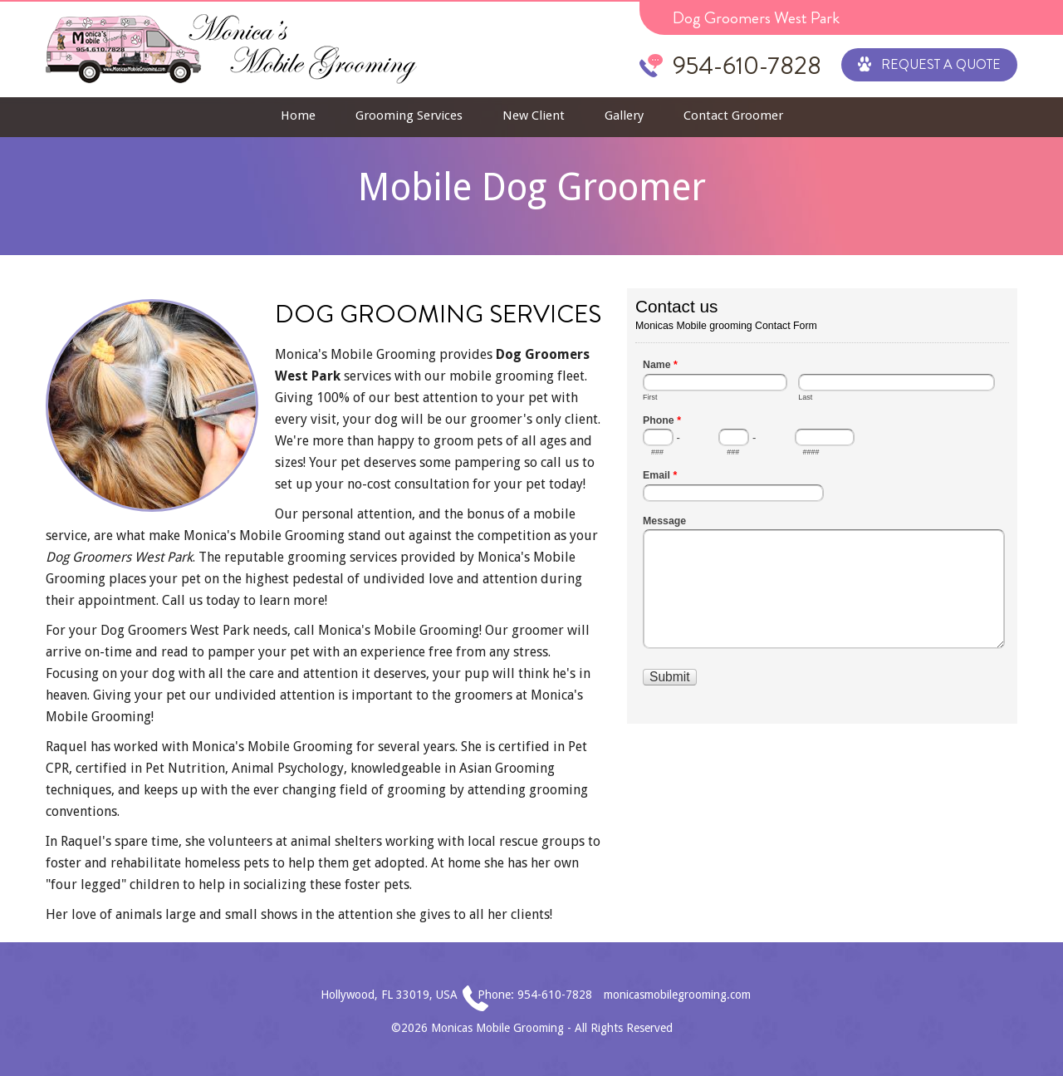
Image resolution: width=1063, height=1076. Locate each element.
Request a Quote (929, 63)
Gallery (624, 115)
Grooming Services (409, 115)
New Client (533, 115)
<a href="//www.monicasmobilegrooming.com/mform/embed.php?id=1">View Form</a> (822, 504)
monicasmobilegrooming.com (677, 994)
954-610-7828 (747, 65)
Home (298, 115)
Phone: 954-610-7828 (535, 994)
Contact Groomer (733, 115)
